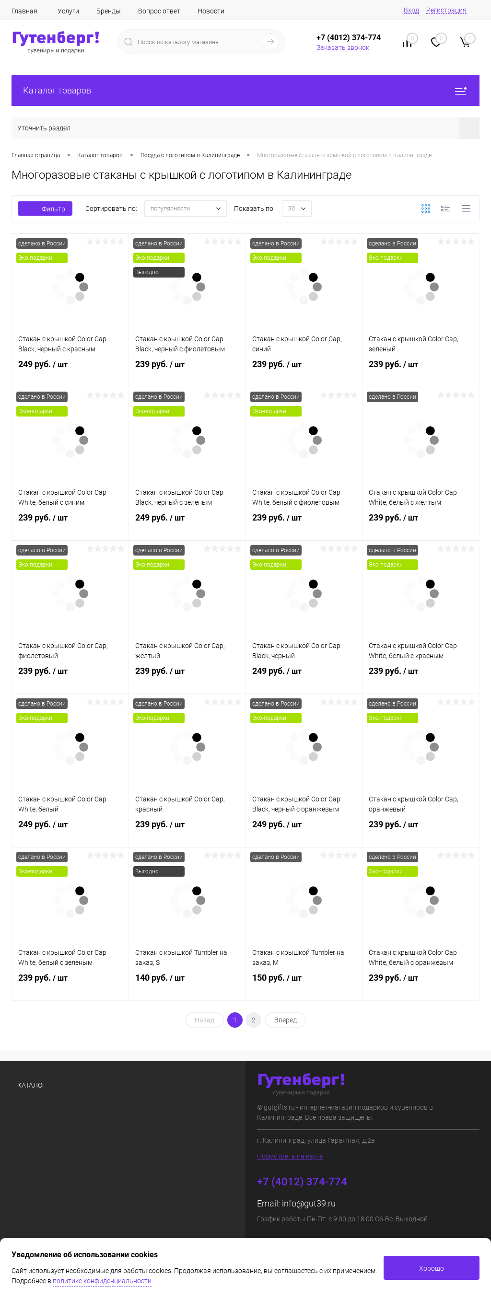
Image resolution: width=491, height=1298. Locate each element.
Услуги (68, 11)
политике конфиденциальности (102, 1281)
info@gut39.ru (309, 1203)
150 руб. (304, 985)
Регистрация (446, 10)
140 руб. (187, 985)
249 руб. (70, 371)
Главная (24, 11)
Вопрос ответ (159, 11)
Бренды (108, 11)
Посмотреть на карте (290, 1156)
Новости (211, 11)
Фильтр (45, 209)
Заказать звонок (342, 47)
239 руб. (187, 371)
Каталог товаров (245, 90)
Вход (411, 10)
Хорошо (431, 1268)
